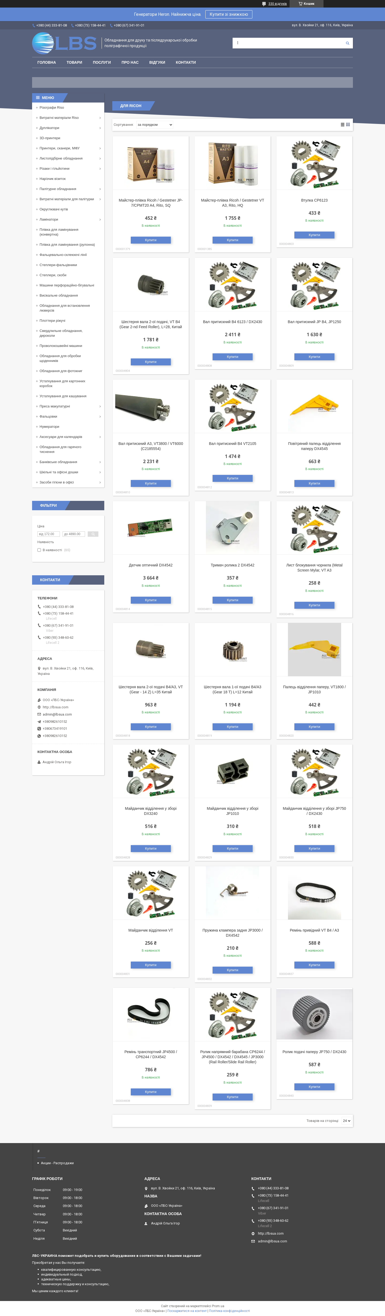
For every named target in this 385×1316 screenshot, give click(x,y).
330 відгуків (277, 4)
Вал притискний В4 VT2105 (232, 443)
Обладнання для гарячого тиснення (60, 449)
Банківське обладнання (58, 462)
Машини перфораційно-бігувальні (67, 285)
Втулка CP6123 (314, 200)
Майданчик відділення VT (150, 930)
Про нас (130, 62)
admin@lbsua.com (57, 714)
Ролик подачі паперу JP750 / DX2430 (314, 1052)
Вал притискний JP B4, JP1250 (314, 322)
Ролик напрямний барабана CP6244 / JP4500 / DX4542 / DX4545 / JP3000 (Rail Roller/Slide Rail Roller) (232, 1057)
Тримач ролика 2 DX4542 (232, 565)
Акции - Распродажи (57, 1163)
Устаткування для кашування (63, 396)
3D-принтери (50, 138)
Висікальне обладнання (59, 295)
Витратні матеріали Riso (59, 118)
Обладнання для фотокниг (61, 371)
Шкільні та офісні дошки (59, 472)
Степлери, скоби (53, 275)
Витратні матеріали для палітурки (67, 199)
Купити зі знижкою (229, 14)
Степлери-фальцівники (58, 265)
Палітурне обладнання (58, 189)
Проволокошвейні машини (61, 346)
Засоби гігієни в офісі (57, 482)
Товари (74, 62)
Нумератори (49, 427)
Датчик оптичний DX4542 (150, 565)
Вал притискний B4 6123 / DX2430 (232, 322)
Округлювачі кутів (54, 209)
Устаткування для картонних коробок (62, 383)
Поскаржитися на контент (187, 1311)
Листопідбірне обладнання (61, 158)
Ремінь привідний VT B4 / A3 (314, 930)
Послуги (102, 62)
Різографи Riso (52, 107)
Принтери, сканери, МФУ (60, 148)
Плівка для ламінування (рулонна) (67, 245)
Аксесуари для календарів (61, 437)
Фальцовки (48, 416)
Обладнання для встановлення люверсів (65, 308)
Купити (151, 240)
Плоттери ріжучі (52, 321)
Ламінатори (49, 219)
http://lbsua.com (55, 707)
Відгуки (157, 62)
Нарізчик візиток (53, 179)
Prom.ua (218, 1306)
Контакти (186, 62)
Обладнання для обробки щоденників (60, 358)
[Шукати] (347, 43)
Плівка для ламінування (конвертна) (59, 232)
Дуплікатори (49, 128)
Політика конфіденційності (229, 1311)
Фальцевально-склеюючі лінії (63, 255)
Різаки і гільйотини (55, 169)
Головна (46, 62)
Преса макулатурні (55, 406)
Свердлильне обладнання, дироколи (61, 333)
